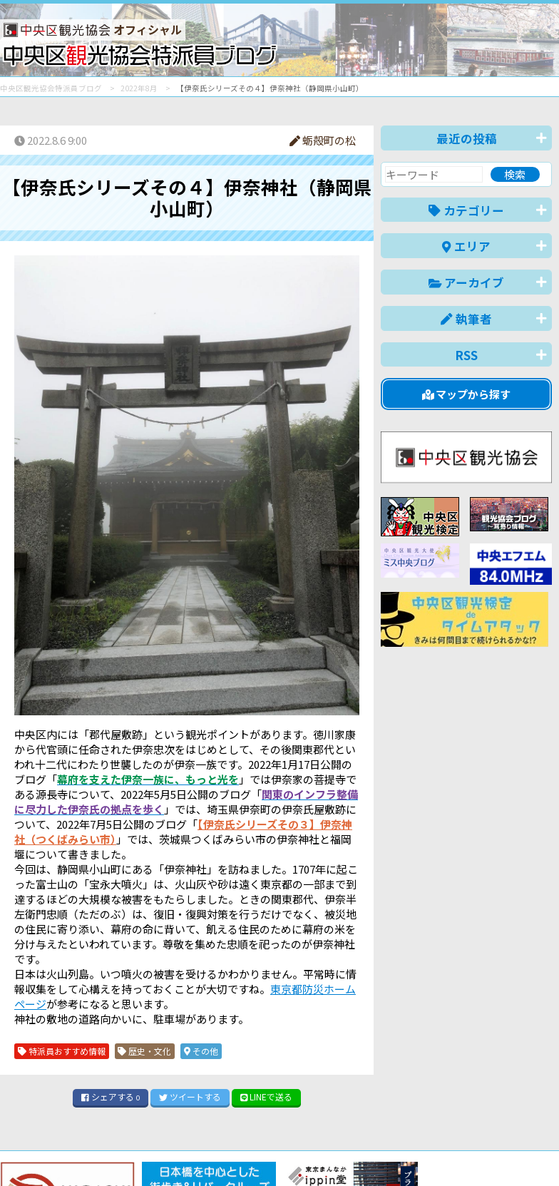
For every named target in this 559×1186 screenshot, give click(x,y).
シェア (110, 1096)
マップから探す (466, 394)
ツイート (190, 1096)
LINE (266, 1096)
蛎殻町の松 (322, 140)
